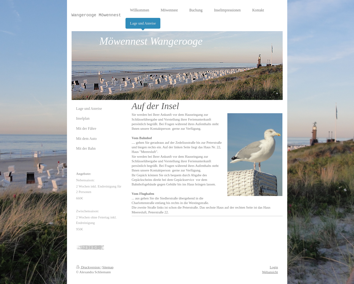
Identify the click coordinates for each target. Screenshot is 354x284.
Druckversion (88, 267)
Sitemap (107, 267)
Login (274, 267)
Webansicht (270, 272)
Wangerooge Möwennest (96, 15)
